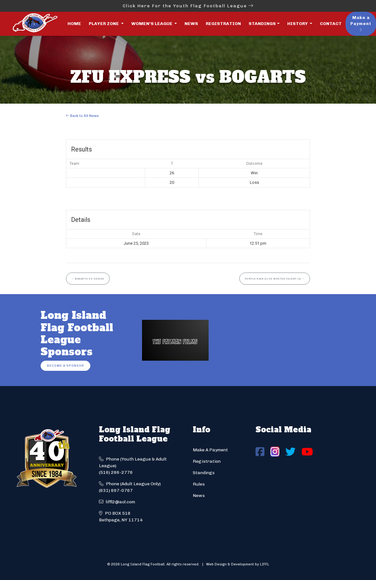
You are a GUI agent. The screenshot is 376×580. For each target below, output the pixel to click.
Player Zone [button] (104, 23)
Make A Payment (210, 450)
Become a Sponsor (65, 365)
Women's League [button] (152, 23)
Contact (331, 23)
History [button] (298, 23)
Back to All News (82, 115)
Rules (199, 484)
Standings (262, 23)
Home (74, 23)
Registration (223, 23)
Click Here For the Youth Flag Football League (188, 6)
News (191, 23)
